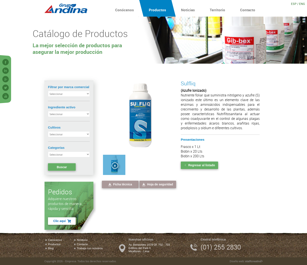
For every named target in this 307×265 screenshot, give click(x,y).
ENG (302, 4)
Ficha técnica (120, 184)
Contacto (248, 8)
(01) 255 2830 (221, 247)
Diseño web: (246, 261)
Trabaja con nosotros (90, 248)
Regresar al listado (199, 165)
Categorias (56, 147)
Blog (51, 248)
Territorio (217, 8)
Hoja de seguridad (157, 184)
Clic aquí (62, 221)
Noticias (188, 8)
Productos (157, 8)
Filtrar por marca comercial (68, 87)
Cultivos (54, 127)
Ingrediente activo (61, 107)
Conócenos (124, 8)
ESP (294, 4)
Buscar (62, 167)
